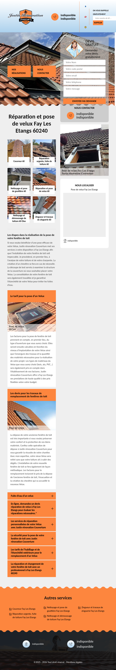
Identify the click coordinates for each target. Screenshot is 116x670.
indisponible (68, 15)
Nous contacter (43, 71)
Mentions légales (74, 662)
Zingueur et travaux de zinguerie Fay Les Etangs (93, 609)
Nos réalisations (19, 71)
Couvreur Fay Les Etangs (24, 608)
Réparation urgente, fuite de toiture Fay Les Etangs (25, 615)
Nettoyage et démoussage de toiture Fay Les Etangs (59, 617)
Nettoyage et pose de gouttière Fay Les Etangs (58, 609)
